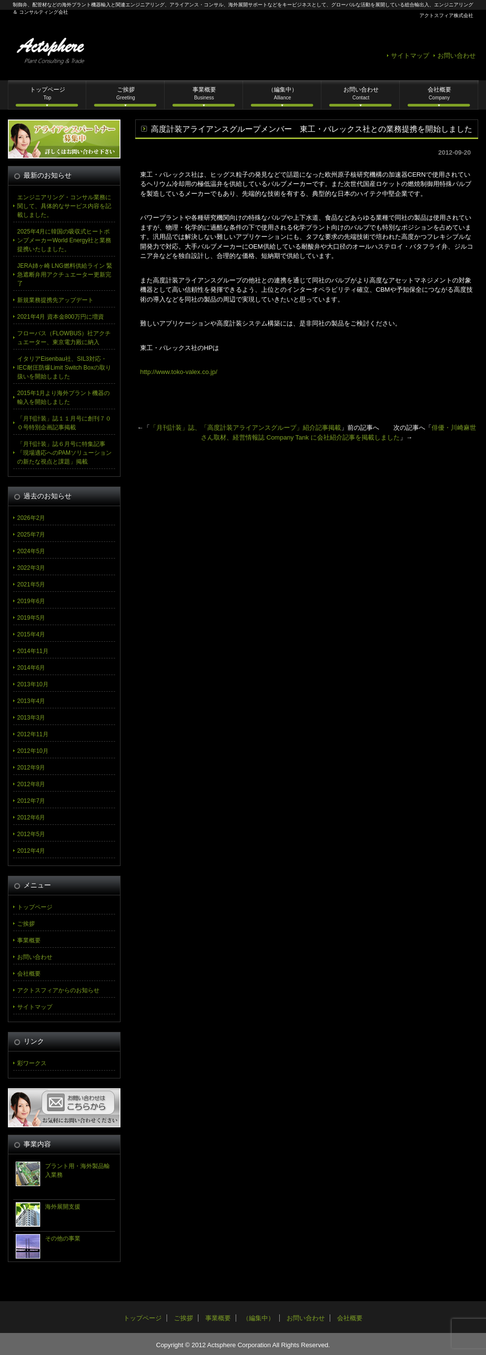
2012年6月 (31, 817)
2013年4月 (31, 701)
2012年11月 (33, 734)
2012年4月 (31, 850)
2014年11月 (33, 651)
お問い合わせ (456, 55)
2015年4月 (31, 634)
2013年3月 (31, 717)
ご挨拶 (125, 93)
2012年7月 (31, 800)
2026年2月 (31, 517)
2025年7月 (31, 534)
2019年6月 (31, 601)
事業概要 (204, 93)
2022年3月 (31, 567)
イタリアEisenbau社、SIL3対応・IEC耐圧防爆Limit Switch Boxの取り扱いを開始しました (64, 367)
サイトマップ (410, 55)
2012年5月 (31, 834)
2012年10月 (33, 751)
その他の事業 (62, 1238)
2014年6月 (31, 667)
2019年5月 (31, 617)
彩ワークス (32, 1063)
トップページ (47, 93)
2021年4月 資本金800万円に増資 (60, 316)
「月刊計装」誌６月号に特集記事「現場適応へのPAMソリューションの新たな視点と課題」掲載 (64, 453)
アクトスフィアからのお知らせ (58, 990)
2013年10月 (33, 684)
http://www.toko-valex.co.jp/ (179, 371)
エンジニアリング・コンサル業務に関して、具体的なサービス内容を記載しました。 (64, 206)
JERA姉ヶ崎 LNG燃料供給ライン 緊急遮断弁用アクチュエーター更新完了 (64, 274)
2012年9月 (31, 767)
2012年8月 (31, 784)
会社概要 (439, 93)
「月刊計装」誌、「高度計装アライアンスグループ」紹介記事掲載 (245, 427)
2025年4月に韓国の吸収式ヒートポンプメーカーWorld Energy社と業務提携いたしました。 (64, 240)
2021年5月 (31, 584)
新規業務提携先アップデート (55, 300)
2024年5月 (31, 551)
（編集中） (282, 93)
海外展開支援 (62, 1206)
